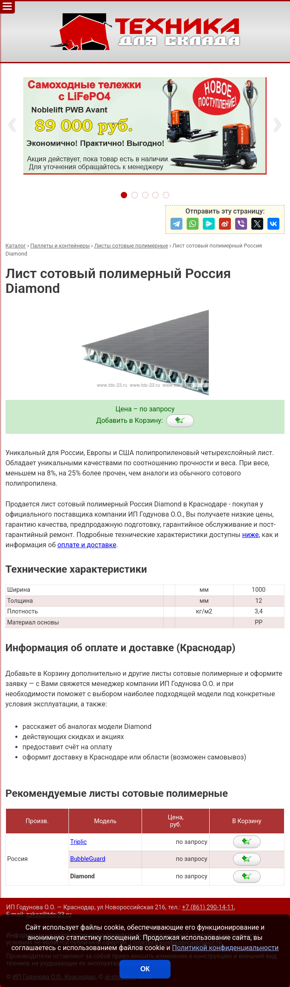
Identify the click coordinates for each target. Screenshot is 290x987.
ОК (145, 969)
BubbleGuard (87, 859)
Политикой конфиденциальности (225, 948)
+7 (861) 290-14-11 (208, 907)
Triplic (78, 842)
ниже (250, 535)
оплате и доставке (87, 545)
